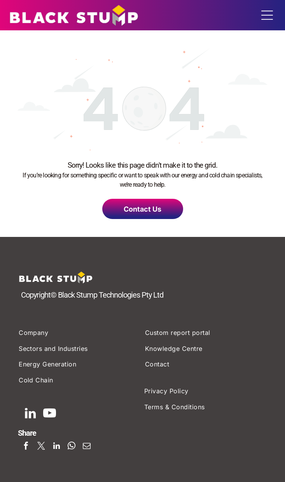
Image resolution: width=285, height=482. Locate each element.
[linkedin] (30, 414)
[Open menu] (267, 15)
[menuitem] (80, 332)
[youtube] (49, 414)
